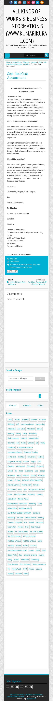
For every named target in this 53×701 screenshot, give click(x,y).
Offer (40, 504)
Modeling (32, 504)
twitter (15, 2)
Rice (27, 527)
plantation (36, 513)
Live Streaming (20, 494)
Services (33, 546)
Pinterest (28, 2)
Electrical (39, 466)
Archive (40, 405)
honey (33, 476)
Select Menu (7, 55)
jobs (34, 264)
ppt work (20, 518)
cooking (40, 457)
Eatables (11, 466)
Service (25, 546)
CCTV (42, 443)
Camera (31, 443)
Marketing (31, 494)
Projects (19, 522)
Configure (21, 457)
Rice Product (35, 527)
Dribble (33, 2)
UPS (25, 569)
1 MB (10, 420)
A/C (17, 424)
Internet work (26, 485)
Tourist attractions (39, 564)
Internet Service (14, 485)
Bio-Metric (33, 434)
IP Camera (12, 490)
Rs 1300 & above (21, 532)
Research (39, 522)
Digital (33, 462)
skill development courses (17, 550)
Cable (23, 443)
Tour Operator (13, 564)
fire (16, 471)
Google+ (19, 2)
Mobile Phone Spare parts (17, 504)
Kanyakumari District (37, 490)
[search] (20, 378)
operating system (25, 508)
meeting (40, 494)
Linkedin (24, 2)
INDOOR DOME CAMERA (32, 480)
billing (25, 434)
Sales (40, 541)
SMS (38, 550)
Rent (25, 522)
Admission (12, 429)
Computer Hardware (25, 448)
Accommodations (27, 424)
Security (11, 546)
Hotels (10, 480)
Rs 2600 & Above (14, 541)
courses (29, 264)
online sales (12, 508)
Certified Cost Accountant (17, 76)
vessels (39, 569)
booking (24, 438)
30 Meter (34, 420)
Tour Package (25, 564)
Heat (19, 476)
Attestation (31, 429)
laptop (10, 494)
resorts (20, 527)
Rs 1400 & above (36, 532)
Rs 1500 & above (14, 536)
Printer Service (30, 518)
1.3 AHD (17, 420)
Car (37, 443)
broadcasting (34, 438)
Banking (22, 264)
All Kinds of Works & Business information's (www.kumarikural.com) (26, 26)
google (42, 471)
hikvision (26, 476)
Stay (20, 555)
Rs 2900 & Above (29, 541)
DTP (39, 462)
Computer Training (31, 452)
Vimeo (37, 2)
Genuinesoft (31, 699)
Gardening (29, 471)
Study (10, 560)
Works (29, 267)
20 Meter (25, 420)
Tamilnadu (25, 560)
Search (46, 55)
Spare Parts (12, 555)
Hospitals (41, 476)
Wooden (18, 574)
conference (12, 457)
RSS (42, 2)
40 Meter (42, 420)
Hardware (11, 476)
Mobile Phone (23, 499)
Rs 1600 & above (29, 536)
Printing (41, 518)
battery (18, 434)
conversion (31, 457)
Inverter (36, 485)
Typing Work (16, 569)
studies (41, 555)
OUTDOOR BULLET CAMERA (19, 513)
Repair (31, 522)
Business (11, 443)
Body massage (13, 438)
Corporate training (14, 462)
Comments (26, 405)
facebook (11, 2)
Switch (16, 560)
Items (20, 490)
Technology (35, 560)
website (11, 574)
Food (21, 471)
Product (11, 522)
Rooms (10, 532)
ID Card (17, 480)
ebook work (20, 466)
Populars (12, 405)
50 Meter (11, 424)
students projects (30, 555)
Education (30, 466)
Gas (36, 471)
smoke (31, 550)
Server (18, 546)
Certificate (11, 448)
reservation (12, 527)
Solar (44, 550)
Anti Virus (21, 429)
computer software (15, 452)
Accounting (14, 264)
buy (18, 443)
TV (9, 569)
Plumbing (11, 518)
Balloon (39, 429)
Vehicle (31, 569)
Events (10, 471)
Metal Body (12, 499)
